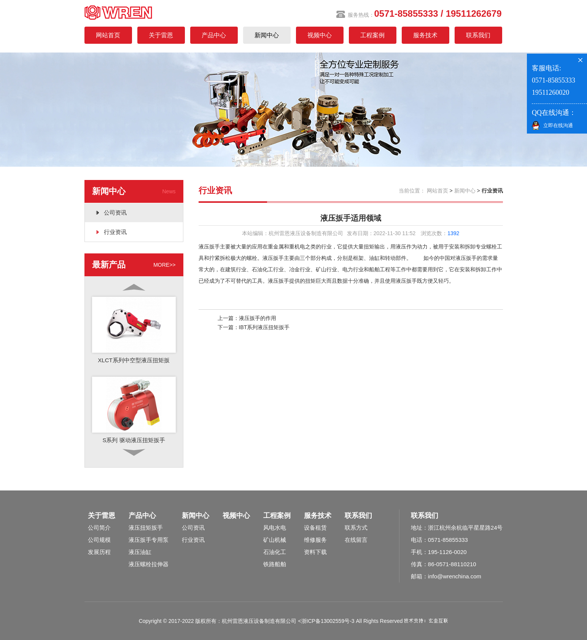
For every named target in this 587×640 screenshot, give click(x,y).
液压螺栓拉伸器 (149, 564)
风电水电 (274, 527)
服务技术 (425, 35)
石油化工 (274, 552)
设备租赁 (315, 527)
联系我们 (478, 35)
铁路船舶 (274, 564)
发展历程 (99, 552)
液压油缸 (140, 552)
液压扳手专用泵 (149, 540)
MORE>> (164, 265)
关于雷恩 (161, 35)
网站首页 (108, 35)
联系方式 (356, 527)
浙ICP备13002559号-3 (328, 621)
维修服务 (315, 540)
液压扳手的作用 (257, 318)
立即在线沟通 (558, 125)
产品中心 (214, 35)
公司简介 (99, 527)
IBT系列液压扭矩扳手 (264, 327)
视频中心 (319, 35)
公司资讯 (115, 212)
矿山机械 (274, 540)
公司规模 (99, 540)
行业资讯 (115, 232)
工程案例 (372, 35)
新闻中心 (267, 35)
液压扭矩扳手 (146, 527)
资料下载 (315, 552)
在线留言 (356, 540)
